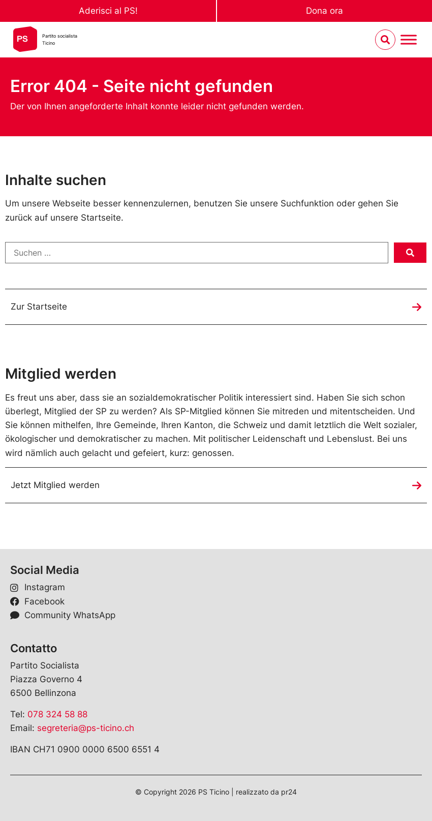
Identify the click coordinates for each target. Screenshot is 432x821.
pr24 (289, 791)
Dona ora (324, 11)
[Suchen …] (196, 252)
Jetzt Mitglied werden (55, 485)
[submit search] (410, 252)
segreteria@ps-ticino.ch (85, 728)
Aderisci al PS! (108, 11)
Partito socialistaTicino (59, 39)
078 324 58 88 (57, 714)
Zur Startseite (39, 306)
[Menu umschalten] (408, 40)
